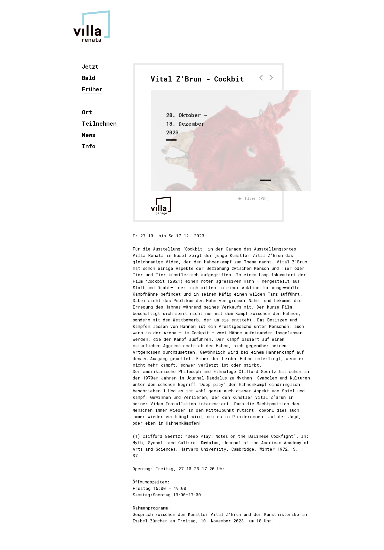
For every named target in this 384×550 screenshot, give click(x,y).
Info (88, 146)
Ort (87, 112)
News (88, 135)
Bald (88, 78)
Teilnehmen (99, 123)
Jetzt (90, 66)
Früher (92, 89)
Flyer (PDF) (254, 198)
